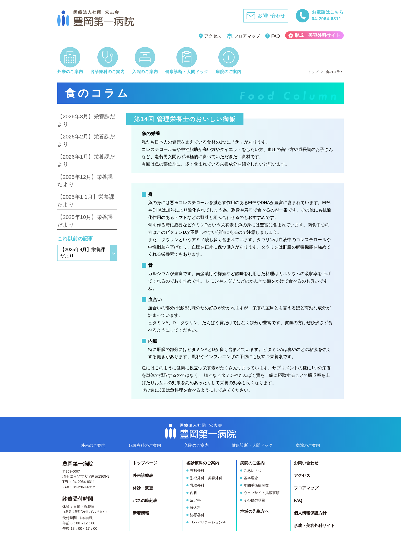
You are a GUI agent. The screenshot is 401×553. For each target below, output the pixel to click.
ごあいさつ (253, 470)
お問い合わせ (306, 463)
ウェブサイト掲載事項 (262, 493)
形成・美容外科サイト (314, 35)
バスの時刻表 (145, 500)
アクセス (210, 36)
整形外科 (197, 470)
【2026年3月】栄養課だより (86, 120)
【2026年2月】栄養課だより (86, 140)
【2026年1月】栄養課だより (86, 160)
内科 (193, 493)
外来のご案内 (93, 445)
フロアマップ (243, 36)
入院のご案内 (196, 445)
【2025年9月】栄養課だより (82, 252)
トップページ (145, 463)
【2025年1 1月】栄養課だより (85, 200)
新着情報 (141, 513)
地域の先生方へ (254, 511)
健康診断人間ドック (252, 445)
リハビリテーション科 (208, 522)
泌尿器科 (197, 515)
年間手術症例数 (256, 485)
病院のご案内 (308, 445)
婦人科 (195, 507)
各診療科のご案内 (144, 445)
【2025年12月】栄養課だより (85, 180)
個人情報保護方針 (310, 513)
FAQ (272, 36)
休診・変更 (143, 488)
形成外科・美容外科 (206, 478)
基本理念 (251, 478)
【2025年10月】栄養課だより (85, 220)
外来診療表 (143, 475)
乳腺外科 (197, 485)
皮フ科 (195, 500)
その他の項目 (254, 500)
